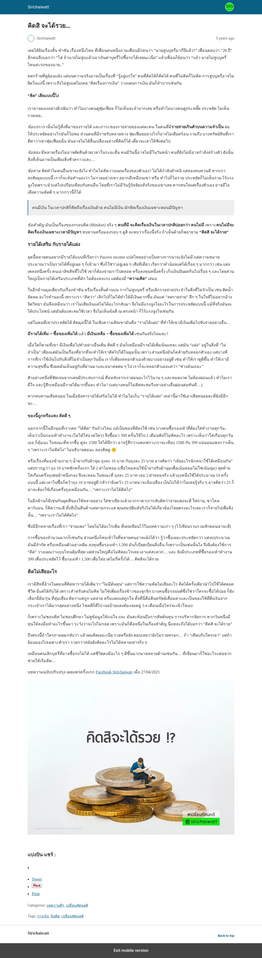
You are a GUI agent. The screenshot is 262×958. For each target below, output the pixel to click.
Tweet (37, 879)
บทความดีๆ (55, 905)
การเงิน (43, 916)
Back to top (226, 936)
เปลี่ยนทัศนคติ (77, 905)
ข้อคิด (55, 916)
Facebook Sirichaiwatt (114, 672)
